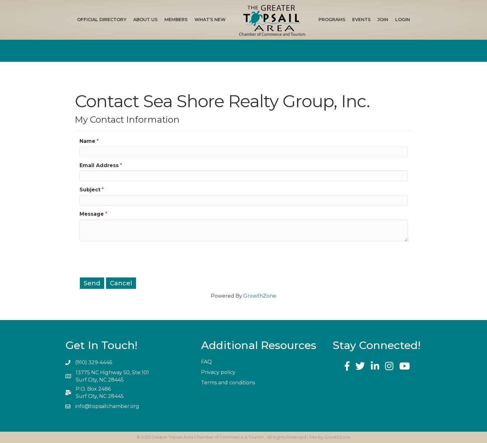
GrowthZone (259, 296)
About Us (145, 19)
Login (402, 19)
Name (87, 141)
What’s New (210, 19)
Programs (331, 19)
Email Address (99, 165)
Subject (90, 190)
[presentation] (127, 258)
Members (175, 19)
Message (92, 214)
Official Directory (101, 19)
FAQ (206, 362)
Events (361, 19)
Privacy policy (218, 372)
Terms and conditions (228, 383)
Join (382, 19)
